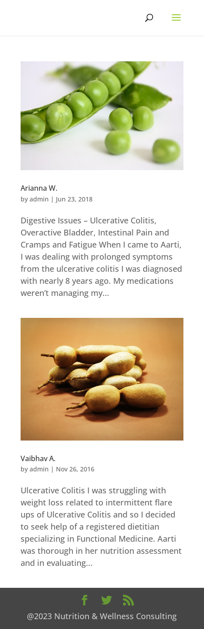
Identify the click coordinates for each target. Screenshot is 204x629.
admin (39, 199)
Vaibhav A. (38, 458)
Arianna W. (39, 188)
